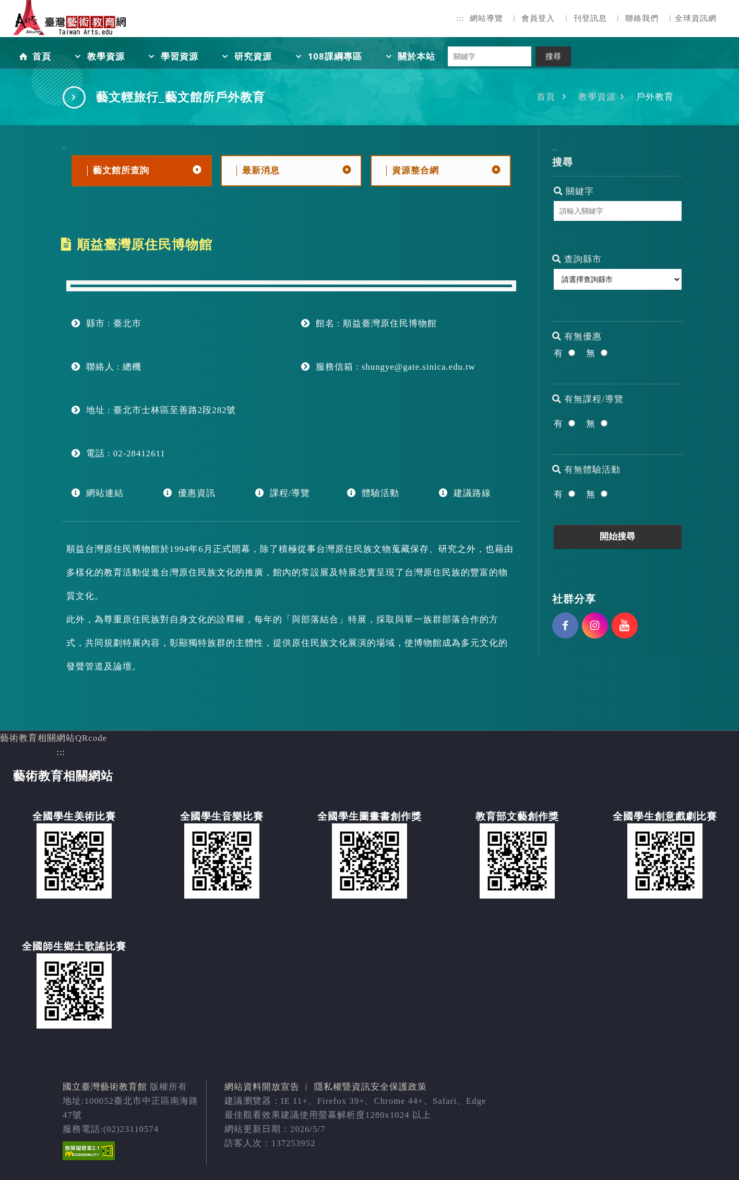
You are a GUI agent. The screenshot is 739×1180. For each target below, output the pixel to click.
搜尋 (553, 56)
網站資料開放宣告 (262, 1087)
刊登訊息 (590, 18)
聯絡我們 (642, 18)
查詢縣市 (577, 259)
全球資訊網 (696, 18)
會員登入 (538, 18)
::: (460, 18)
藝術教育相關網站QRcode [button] (53, 738)
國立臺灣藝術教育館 (105, 1087)
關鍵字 (574, 191)
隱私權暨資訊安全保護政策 (370, 1087)
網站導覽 (486, 18)
